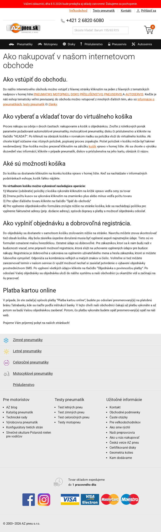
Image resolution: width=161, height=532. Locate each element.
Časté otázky (119, 417)
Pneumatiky (17, 45)
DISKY (74, 94)
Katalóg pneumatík (19, 412)
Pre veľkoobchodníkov (125, 422)
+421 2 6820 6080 (85, 20)
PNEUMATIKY (43, 94)
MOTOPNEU (61, 94)
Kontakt (126, 10)
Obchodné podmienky (125, 412)
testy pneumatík (33, 104)
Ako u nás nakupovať (124, 437)
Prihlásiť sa (145, 11)
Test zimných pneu (71, 412)
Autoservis (142, 45)
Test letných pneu (70, 407)
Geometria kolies (121, 452)
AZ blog (11, 407)
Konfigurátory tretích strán (24, 427)
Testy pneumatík (103, 10)
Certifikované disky (123, 447)
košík (92, 146)
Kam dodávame (121, 458)
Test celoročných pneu (73, 417)
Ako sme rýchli (120, 427)
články (52, 104)
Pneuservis (116, 45)
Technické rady (16, 417)
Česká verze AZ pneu (124, 442)
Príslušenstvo (92, 44)
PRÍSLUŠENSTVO (91, 94)
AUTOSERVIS (134, 94)
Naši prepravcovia (122, 432)
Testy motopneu (69, 422)
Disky (67, 45)
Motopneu (45, 45)
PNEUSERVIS (113, 94)
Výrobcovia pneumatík (22, 422)
